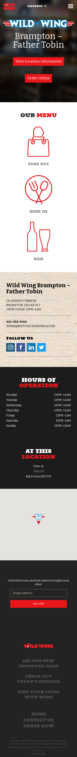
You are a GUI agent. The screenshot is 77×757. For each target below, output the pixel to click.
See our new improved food (38, 663)
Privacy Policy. (15, 744)
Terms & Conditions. (32, 744)
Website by (38, 754)
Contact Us (38, 720)
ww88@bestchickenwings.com (30, 326)
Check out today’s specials (38, 679)
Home (38, 714)
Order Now (38, 726)
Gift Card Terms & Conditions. (55, 744)
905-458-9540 (16, 322)
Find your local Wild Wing (38, 694)
